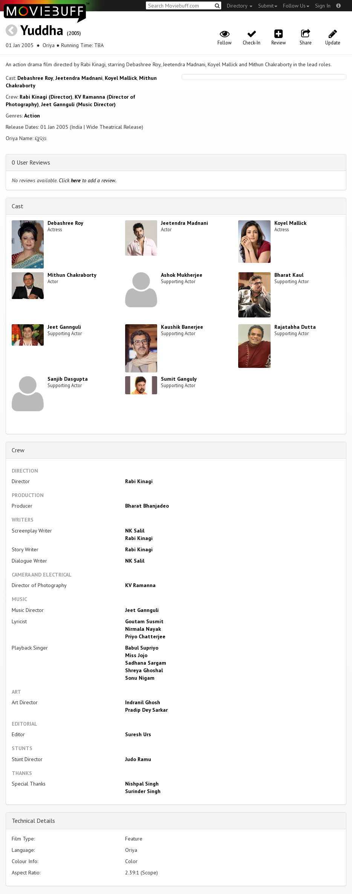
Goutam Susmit (144, 621)
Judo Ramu (138, 759)
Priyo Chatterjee (145, 636)
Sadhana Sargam (145, 662)
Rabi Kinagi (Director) (46, 96)
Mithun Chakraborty (71, 275)
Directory (240, 5)
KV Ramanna (140, 585)
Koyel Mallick (121, 78)
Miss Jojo (136, 655)
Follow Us (296, 5)
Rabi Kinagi (139, 481)
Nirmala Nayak (143, 628)
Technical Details (33, 820)
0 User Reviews (31, 162)
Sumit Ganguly (179, 378)
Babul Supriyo (141, 647)
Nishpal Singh (142, 783)
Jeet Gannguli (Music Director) (78, 104)
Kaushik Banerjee (182, 326)
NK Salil (134, 530)
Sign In (323, 5)
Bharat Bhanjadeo (147, 505)
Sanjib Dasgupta (67, 378)
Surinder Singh (143, 791)
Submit (267, 5)
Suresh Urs (138, 734)
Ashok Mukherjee (181, 275)
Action (32, 115)
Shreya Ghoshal (144, 670)
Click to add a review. (87, 180)
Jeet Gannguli (64, 326)
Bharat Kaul (288, 275)
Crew (18, 450)
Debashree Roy (35, 78)
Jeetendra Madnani (79, 78)
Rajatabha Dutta (295, 326)
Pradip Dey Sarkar (146, 709)
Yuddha (41, 30)
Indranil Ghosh (142, 702)
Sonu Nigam (140, 677)
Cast (17, 206)
